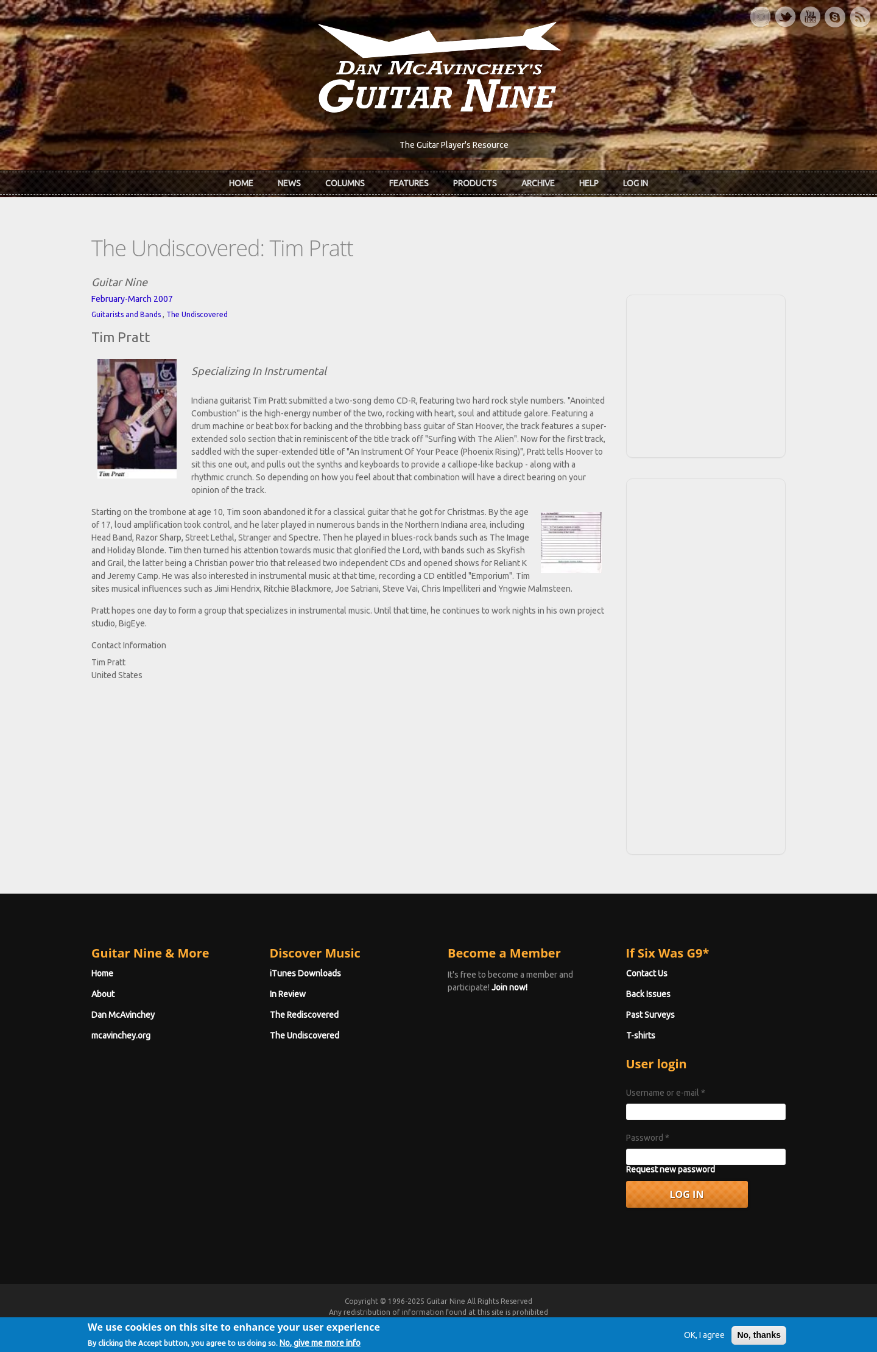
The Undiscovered (197, 314)
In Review (288, 994)
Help (589, 183)
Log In (635, 183)
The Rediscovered (304, 1015)
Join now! (509, 987)
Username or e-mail (665, 1093)
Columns (345, 183)
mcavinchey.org (120, 1035)
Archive (538, 183)
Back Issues (648, 994)
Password (647, 1138)
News (289, 183)
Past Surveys (650, 1015)
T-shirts (640, 1035)
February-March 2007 (132, 299)
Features (409, 183)
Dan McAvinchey (123, 1015)
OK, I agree (704, 1342)
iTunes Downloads (305, 973)
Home (241, 183)
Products (475, 183)
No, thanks (759, 1342)
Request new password (670, 1169)
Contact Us (646, 973)
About (102, 994)
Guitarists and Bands (126, 314)
